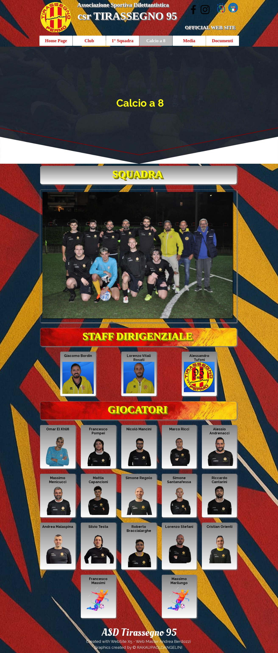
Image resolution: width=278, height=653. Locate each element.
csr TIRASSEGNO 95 (127, 16)
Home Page (56, 40)
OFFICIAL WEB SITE (210, 27)
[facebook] (193, 9)
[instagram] (205, 9)
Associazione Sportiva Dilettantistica (123, 4)
